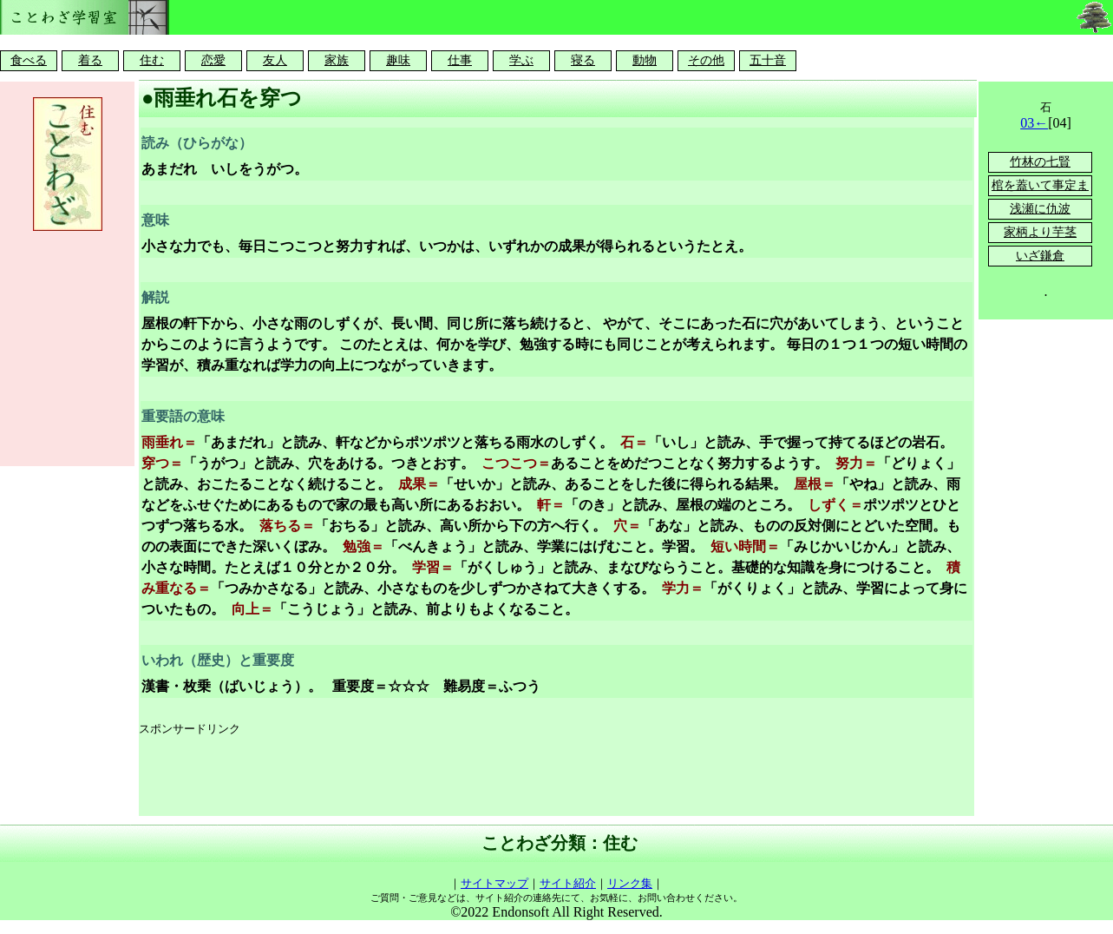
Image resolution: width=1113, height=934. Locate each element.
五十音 (768, 60)
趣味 (398, 60)
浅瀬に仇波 (1040, 208)
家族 (336, 60)
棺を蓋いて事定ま (1040, 185)
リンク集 (629, 883)
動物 (644, 60)
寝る (583, 60)
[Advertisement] (454, 777)
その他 (706, 60)
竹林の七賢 (1040, 161)
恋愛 (213, 60)
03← (1034, 122)
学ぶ (521, 60)
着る (90, 60)
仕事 (460, 60)
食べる (28, 60)
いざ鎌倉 (1040, 255)
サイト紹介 (568, 883)
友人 (275, 60)
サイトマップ (494, 883)
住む (152, 60)
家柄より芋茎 (1040, 232)
